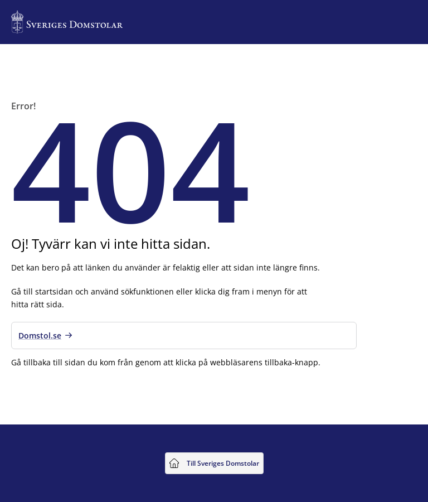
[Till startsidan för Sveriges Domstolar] (67, 22)
